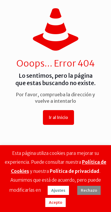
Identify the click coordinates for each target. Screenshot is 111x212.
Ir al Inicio (58, 117)
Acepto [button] (55, 202)
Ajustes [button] (58, 190)
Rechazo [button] (89, 190)
